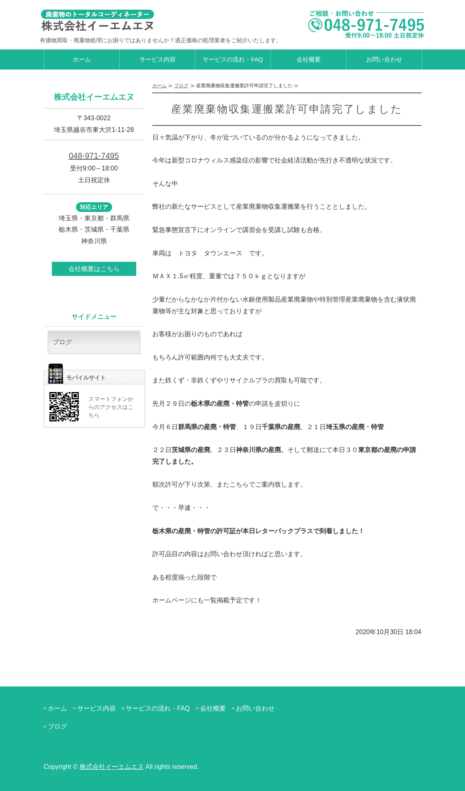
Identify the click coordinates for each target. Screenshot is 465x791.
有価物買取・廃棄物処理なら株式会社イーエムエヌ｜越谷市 (100, 20)
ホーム (82, 59)
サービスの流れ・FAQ (233, 59)
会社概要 (309, 59)
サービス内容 (157, 59)
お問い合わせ (384, 59)
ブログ (181, 85)
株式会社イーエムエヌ (112, 766)
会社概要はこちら (94, 268)
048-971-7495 (94, 155)
